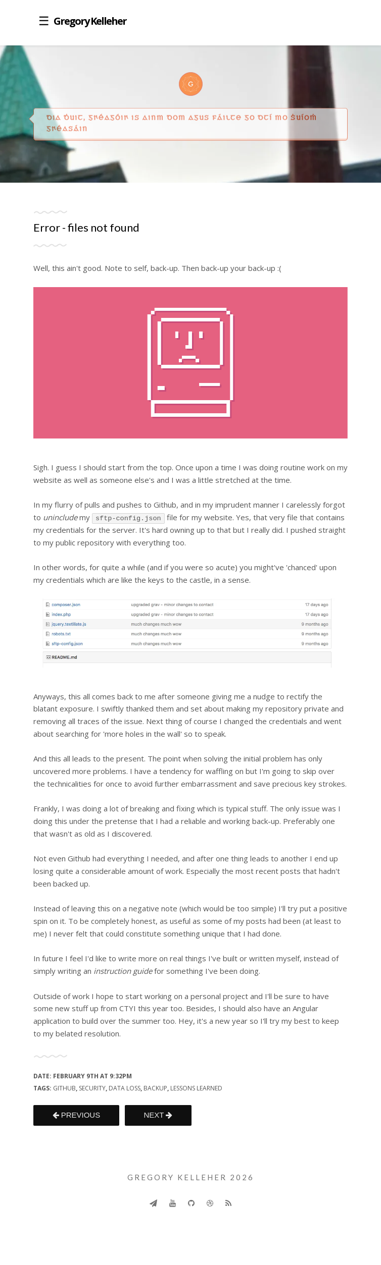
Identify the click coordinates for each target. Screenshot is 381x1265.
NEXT (158, 1115)
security (92, 1088)
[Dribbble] (210, 1203)
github (64, 1088)
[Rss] (228, 1203)
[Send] (153, 1203)
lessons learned (196, 1088)
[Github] (191, 1203)
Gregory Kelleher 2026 (190, 1177)
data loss (124, 1088)
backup (155, 1088)
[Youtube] (172, 1203)
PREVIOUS (77, 1115)
